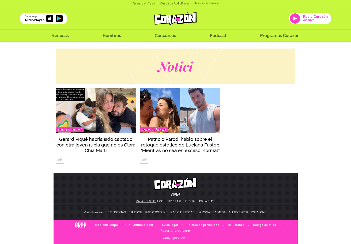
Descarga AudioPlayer (174, 3)
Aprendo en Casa (143, 3)
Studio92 (136, 212)
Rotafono (258, 212)
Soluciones (236, 225)
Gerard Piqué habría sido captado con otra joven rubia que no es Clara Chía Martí (95, 144)
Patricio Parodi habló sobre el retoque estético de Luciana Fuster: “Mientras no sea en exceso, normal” (180, 144)
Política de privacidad (202, 225)
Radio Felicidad (182, 212)
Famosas (60, 35)
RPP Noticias (116, 212)
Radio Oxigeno (156, 212)
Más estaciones (207, 3)
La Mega (219, 212)
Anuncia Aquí (143, 225)
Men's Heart (70, 129)
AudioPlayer (238, 212)
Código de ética (264, 225)
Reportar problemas (176, 230)
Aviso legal (170, 225)
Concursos (165, 35)
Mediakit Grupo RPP (110, 225)
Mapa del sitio (146, 201)
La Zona (203, 212)
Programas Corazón (280, 35)
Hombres (112, 35)
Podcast (218, 35)
